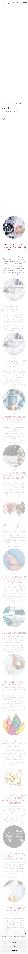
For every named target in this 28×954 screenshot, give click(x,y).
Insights (8, 103)
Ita (2, 3)
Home (3, 103)
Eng (5, 3)
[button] (25, 933)
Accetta (14, 942)
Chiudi (14, 946)
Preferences (14, 950)
